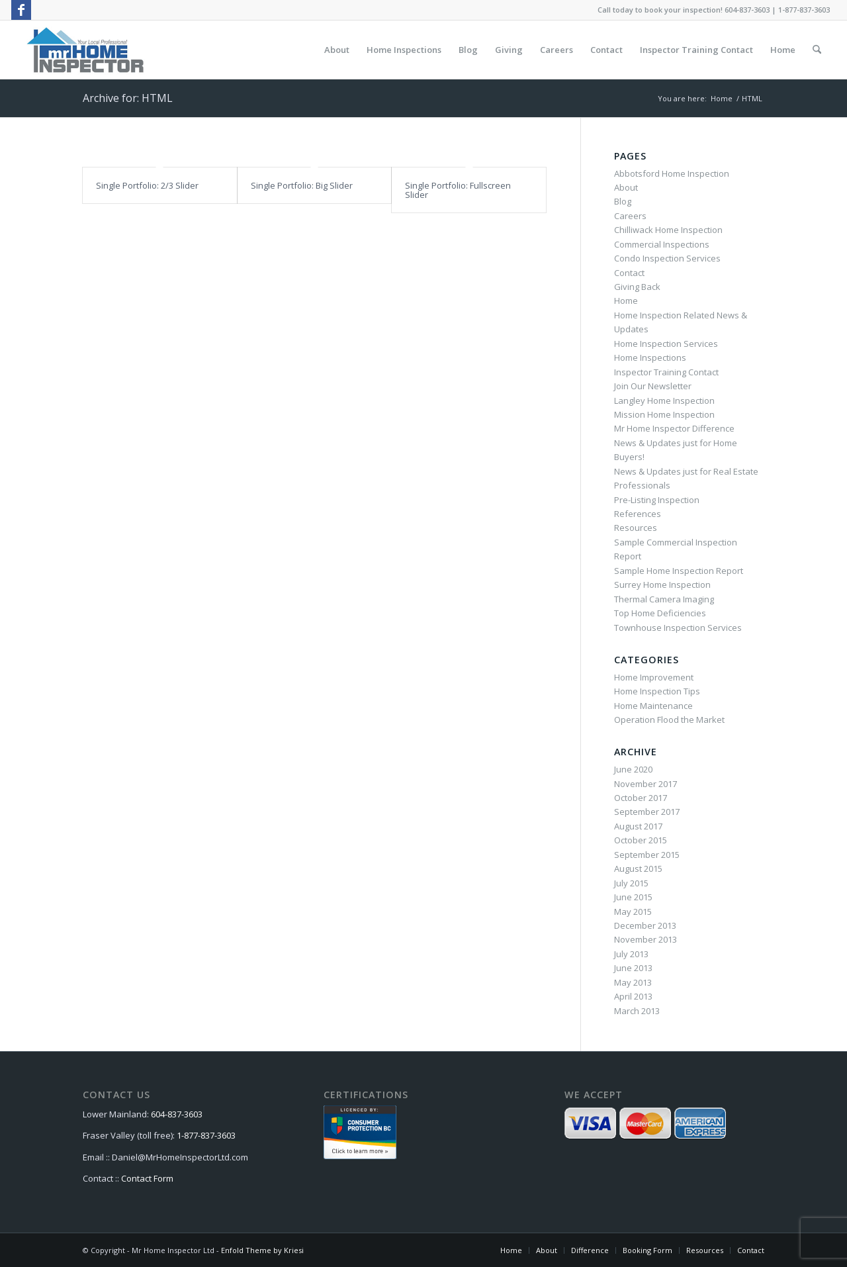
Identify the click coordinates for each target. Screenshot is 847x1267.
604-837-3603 (176, 1114)
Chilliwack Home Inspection (668, 230)
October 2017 (640, 798)
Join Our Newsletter (652, 386)
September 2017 (647, 812)
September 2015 (647, 855)
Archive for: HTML (128, 98)
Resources (635, 528)
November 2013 (645, 939)
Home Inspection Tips (657, 691)
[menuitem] (337, 50)
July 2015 (631, 883)
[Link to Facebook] (21, 10)
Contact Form (147, 1178)
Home (626, 300)
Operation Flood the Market (669, 720)
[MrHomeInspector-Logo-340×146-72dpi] (85, 50)
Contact (629, 273)
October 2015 (640, 840)
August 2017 (638, 826)
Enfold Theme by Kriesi (262, 1250)
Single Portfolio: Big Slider (302, 185)
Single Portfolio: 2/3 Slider (147, 185)
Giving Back (637, 287)
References (637, 514)
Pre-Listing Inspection (656, 500)
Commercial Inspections (661, 244)
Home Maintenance (653, 706)
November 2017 (645, 784)
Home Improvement (653, 677)
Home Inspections (650, 357)
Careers (630, 216)
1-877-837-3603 (206, 1135)
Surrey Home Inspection (662, 584)
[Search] (817, 50)
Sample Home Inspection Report (678, 571)
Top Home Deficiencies (660, 613)
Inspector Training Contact (666, 372)
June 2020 (633, 769)
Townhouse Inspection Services (678, 628)
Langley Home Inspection (664, 400)
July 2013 (631, 954)
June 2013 (633, 968)
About (626, 187)
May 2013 (633, 982)
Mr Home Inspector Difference (674, 428)
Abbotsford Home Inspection (671, 173)
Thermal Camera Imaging (664, 599)
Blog (622, 201)
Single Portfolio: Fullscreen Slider (458, 190)
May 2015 (633, 911)
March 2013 (637, 1011)
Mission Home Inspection (664, 414)
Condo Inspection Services (667, 258)
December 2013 (645, 925)
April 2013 (633, 996)
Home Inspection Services (666, 344)
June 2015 (633, 897)
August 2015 (638, 868)
